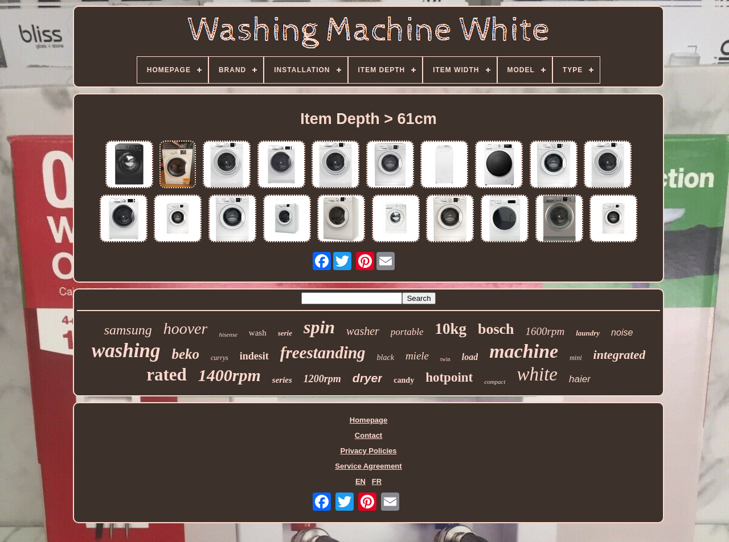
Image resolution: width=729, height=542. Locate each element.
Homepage (368, 420)
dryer (368, 377)
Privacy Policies (368, 450)
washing (126, 351)
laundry (588, 333)
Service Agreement (368, 466)
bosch (496, 329)
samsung (128, 329)
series (282, 379)
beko (185, 354)
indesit (254, 356)
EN (360, 481)
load (470, 357)
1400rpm (229, 375)
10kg (450, 328)
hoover (185, 328)
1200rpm (322, 378)
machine (523, 351)
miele (417, 356)
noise (622, 332)
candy (404, 380)
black (385, 357)
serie (285, 333)
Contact (368, 435)
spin (319, 327)
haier (580, 379)
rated (166, 374)
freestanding (323, 353)
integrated (619, 354)
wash (258, 332)
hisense (228, 334)
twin (445, 359)
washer (362, 331)
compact (494, 381)
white (537, 374)
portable (407, 331)
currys (219, 358)
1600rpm (545, 331)
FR (377, 481)
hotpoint (449, 377)
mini (575, 358)
